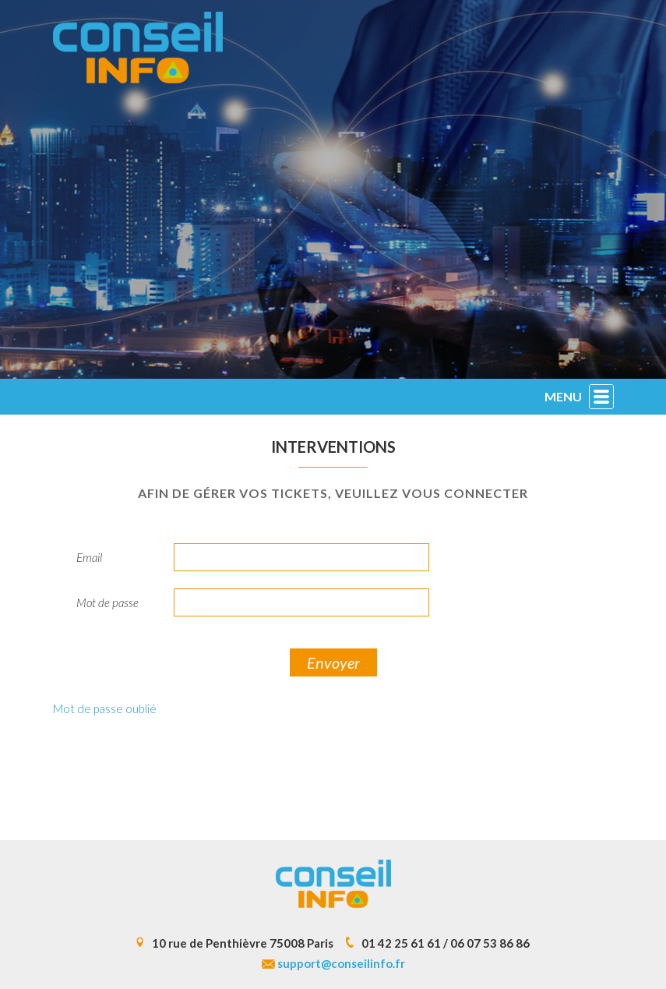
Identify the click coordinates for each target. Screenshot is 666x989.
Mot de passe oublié (105, 708)
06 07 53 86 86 (490, 943)
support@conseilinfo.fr (341, 963)
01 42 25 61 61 (401, 943)
